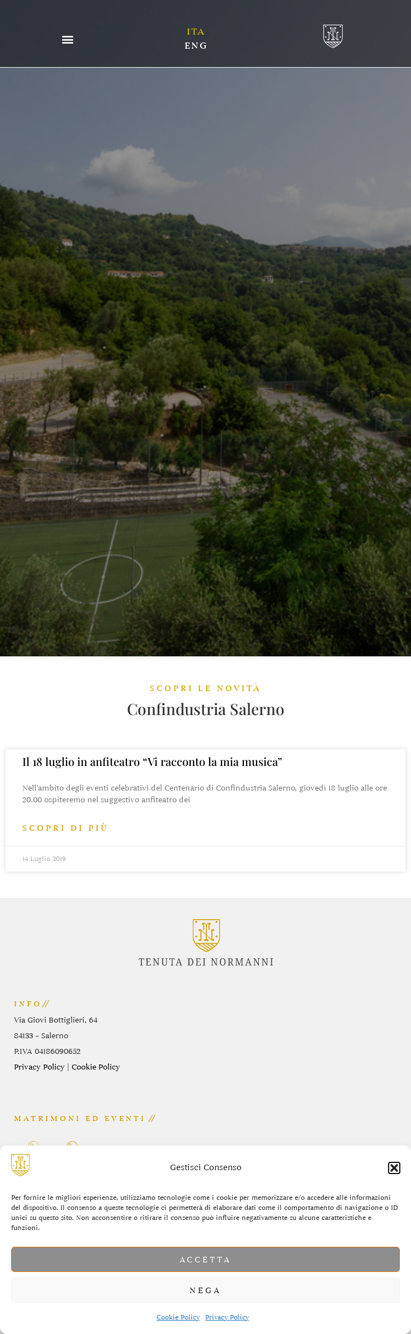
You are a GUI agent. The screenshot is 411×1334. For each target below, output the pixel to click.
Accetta (205, 1260)
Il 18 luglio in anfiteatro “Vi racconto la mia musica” (152, 761)
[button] (394, 1168)
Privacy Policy (227, 1317)
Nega (205, 1290)
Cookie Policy (178, 1317)
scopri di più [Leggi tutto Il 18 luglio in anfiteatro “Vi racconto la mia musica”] (65, 828)
